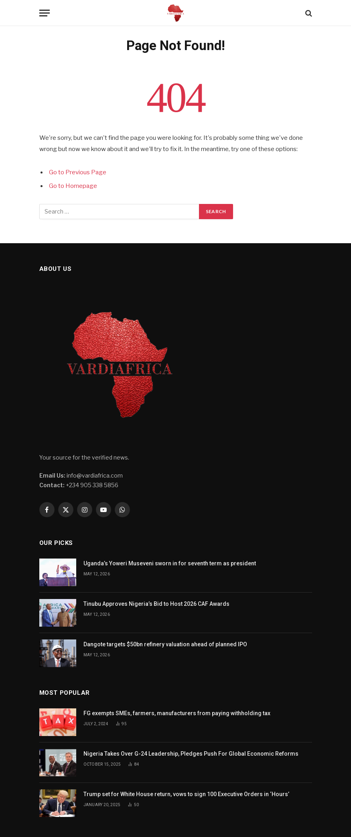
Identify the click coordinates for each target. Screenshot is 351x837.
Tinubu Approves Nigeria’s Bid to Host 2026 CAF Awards (156, 604)
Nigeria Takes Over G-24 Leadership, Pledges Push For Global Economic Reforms (190, 753)
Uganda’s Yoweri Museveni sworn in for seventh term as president (169, 563)
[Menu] (44, 13)
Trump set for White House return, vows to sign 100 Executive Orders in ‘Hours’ (186, 794)
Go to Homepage (73, 186)
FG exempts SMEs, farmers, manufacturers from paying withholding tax (176, 713)
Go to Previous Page (77, 172)
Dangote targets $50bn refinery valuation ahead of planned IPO (165, 644)
